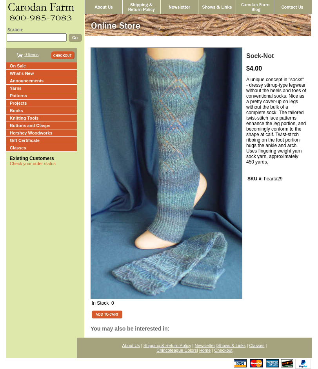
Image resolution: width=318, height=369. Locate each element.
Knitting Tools (24, 118)
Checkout (223, 350)
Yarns (16, 88)
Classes (18, 147)
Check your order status (33, 163)
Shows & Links (231, 345)
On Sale (18, 66)
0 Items (31, 54)
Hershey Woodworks (31, 133)
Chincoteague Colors (176, 350)
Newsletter (204, 345)
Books (16, 110)
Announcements (27, 80)
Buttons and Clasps (30, 125)
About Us (131, 345)
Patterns (18, 95)
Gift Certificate (25, 140)
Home (205, 350)
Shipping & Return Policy (167, 345)
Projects (18, 103)
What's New (22, 73)
